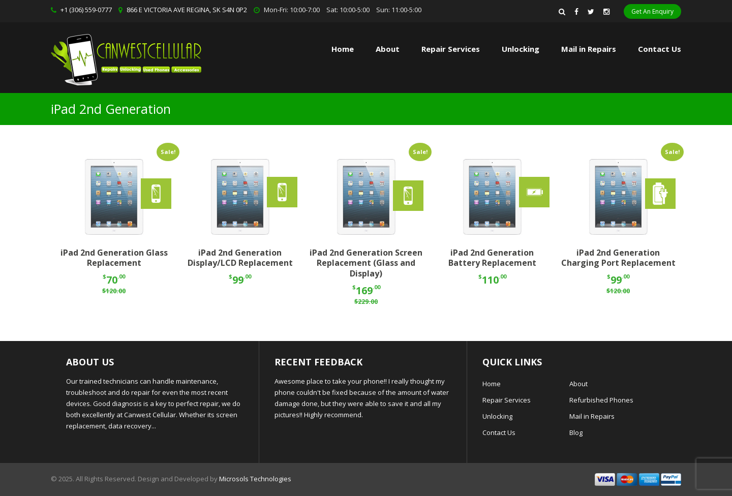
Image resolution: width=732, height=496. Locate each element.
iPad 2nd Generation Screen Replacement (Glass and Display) (366, 263)
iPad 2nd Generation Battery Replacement (492, 258)
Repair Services (506, 400)
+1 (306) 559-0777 (86, 9)
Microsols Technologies (255, 478)
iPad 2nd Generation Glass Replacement (114, 258)
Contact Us (659, 49)
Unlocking (520, 49)
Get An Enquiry (652, 11)
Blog (576, 432)
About (388, 49)
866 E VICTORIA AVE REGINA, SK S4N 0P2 (187, 9)
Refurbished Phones (601, 400)
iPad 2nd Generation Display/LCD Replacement (240, 258)
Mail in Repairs (588, 49)
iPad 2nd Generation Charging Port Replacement (618, 258)
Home (342, 49)
